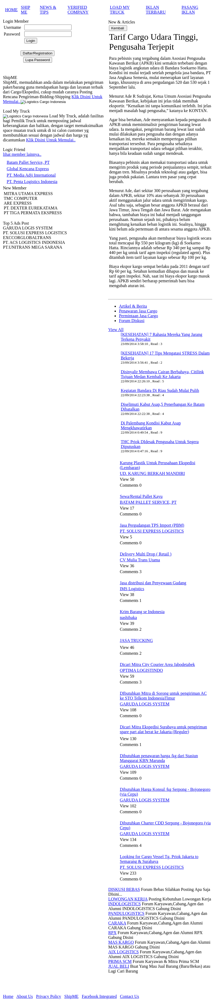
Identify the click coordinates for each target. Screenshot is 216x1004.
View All (115, 329)
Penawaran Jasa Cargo (138, 311)
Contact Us (129, 996)
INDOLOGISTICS (124, 904)
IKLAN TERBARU (156, 9)
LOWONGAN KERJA (127, 899)
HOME (11, 9)
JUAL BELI (118, 966)
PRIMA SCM (120, 961)
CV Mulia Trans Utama (140, 560)
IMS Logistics (132, 588)
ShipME (71, 996)
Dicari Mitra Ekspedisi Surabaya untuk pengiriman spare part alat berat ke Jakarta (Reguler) (163, 729)
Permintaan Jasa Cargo (138, 315)
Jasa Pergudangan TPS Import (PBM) (152, 525)
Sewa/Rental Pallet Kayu (141, 496)
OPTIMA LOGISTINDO (141, 670)
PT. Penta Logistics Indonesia (32, 181)
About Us (24, 996)
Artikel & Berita (133, 306)
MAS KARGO (121, 942)
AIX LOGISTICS (123, 952)
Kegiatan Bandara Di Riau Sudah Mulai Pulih (160, 390)
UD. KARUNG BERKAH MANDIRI (152, 473)
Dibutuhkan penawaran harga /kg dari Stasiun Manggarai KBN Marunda (159, 758)
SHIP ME (25, 9)
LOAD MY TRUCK (120, 9)
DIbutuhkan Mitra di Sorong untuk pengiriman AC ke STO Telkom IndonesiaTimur (163, 695)
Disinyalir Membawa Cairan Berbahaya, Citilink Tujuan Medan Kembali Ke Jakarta (162, 374)
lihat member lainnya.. (22, 154)
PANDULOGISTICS (126, 913)
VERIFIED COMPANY (78, 9)
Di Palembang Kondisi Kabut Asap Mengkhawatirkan (151, 425)
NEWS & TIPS (48, 9)
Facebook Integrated (99, 996)
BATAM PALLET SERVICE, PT (148, 502)
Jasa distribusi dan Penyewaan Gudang (153, 583)
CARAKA (117, 923)
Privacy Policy (48, 996)
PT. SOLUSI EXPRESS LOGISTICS (152, 531)
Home (8, 996)
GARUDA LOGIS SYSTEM (145, 704)
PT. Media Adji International (31, 175)
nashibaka (128, 617)
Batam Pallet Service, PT (28, 162)
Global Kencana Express (28, 168)
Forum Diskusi (131, 320)
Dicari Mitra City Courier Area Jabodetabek (157, 664)
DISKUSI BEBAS (124, 889)
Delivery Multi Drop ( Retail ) (145, 554)
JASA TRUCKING (136, 640)
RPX (112, 932)
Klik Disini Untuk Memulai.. (51, 140)
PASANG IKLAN (190, 9)
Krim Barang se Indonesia (142, 611)
